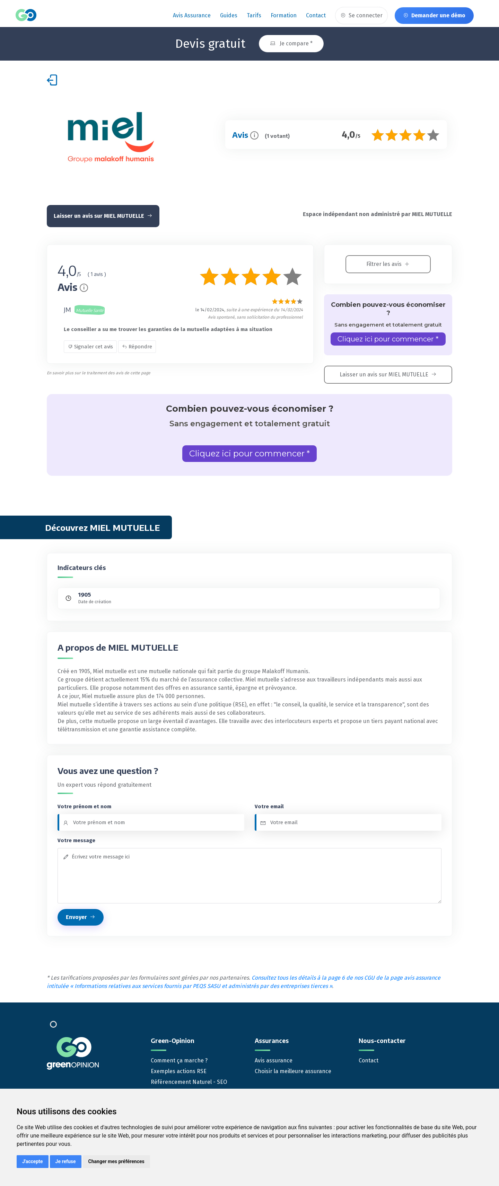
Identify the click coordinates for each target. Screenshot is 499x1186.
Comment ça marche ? (179, 1060)
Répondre (137, 346)
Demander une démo (434, 15)
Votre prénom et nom (84, 806)
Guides (228, 15)
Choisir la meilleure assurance (293, 1071)
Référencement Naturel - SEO (189, 1081)
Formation (284, 15)
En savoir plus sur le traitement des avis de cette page (98, 372)
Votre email (269, 806)
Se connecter (361, 15)
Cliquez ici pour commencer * (388, 339)
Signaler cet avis (90, 346)
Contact (316, 15)
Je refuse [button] (65, 1161)
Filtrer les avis (388, 263)
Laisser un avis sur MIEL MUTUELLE (103, 215)
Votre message (76, 840)
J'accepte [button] (32, 1161)
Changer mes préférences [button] (116, 1161)
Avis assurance (192, 15)
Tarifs (254, 15)
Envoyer (80, 916)
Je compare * (291, 43)
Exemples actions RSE (179, 1071)
